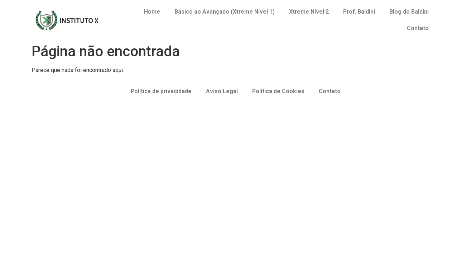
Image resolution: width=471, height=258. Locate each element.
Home (152, 11)
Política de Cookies (278, 91)
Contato (418, 28)
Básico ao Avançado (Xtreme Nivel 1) (224, 11)
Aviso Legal (222, 91)
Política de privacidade (161, 91)
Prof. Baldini (359, 11)
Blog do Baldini (409, 11)
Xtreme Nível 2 (309, 11)
